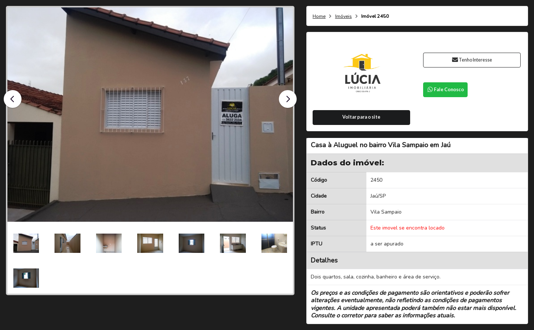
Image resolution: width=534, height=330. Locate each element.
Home (319, 16)
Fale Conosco (445, 89)
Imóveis (343, 16)
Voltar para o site (361, 117)
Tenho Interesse (472, 60)
